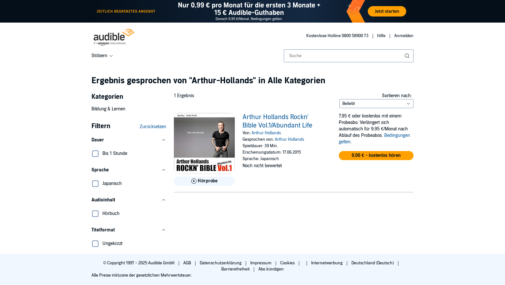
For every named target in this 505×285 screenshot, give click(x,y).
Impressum (261, 263)
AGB (187, 263)
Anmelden (404, 35)
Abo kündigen (271, 269)
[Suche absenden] (408, 55)
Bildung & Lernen (108, 109)
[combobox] (349, 55)
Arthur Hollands (266, 133)
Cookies (288, 263)
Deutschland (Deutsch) (373, 263)
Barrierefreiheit (236, 269)
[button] (128, 140)
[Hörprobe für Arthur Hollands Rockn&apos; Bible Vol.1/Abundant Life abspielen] (204, 181)
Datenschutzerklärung (221, 263)
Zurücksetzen (153, 126)
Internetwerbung (327, 263)
